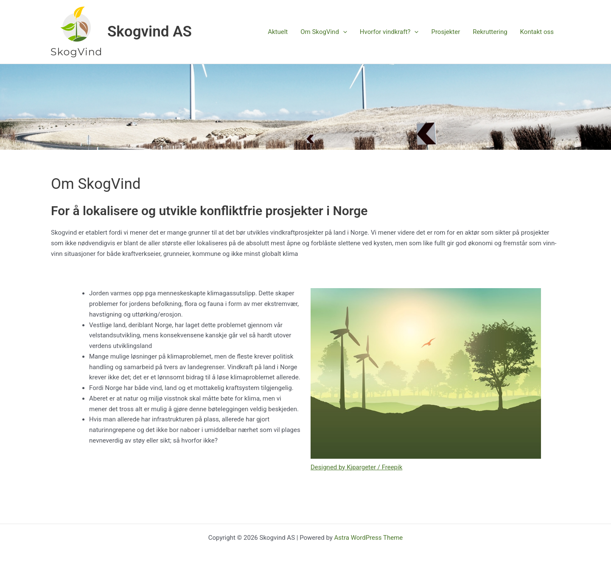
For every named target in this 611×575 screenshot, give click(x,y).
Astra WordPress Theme (368, 537)
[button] (343, 32)
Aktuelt (278, 32)
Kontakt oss (537, 32)
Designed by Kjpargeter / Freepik (356, 467)
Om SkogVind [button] (323, 32)
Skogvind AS (149, 31)
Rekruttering (490, 32)
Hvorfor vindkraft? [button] (389, 32)
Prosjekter (445, 32)
